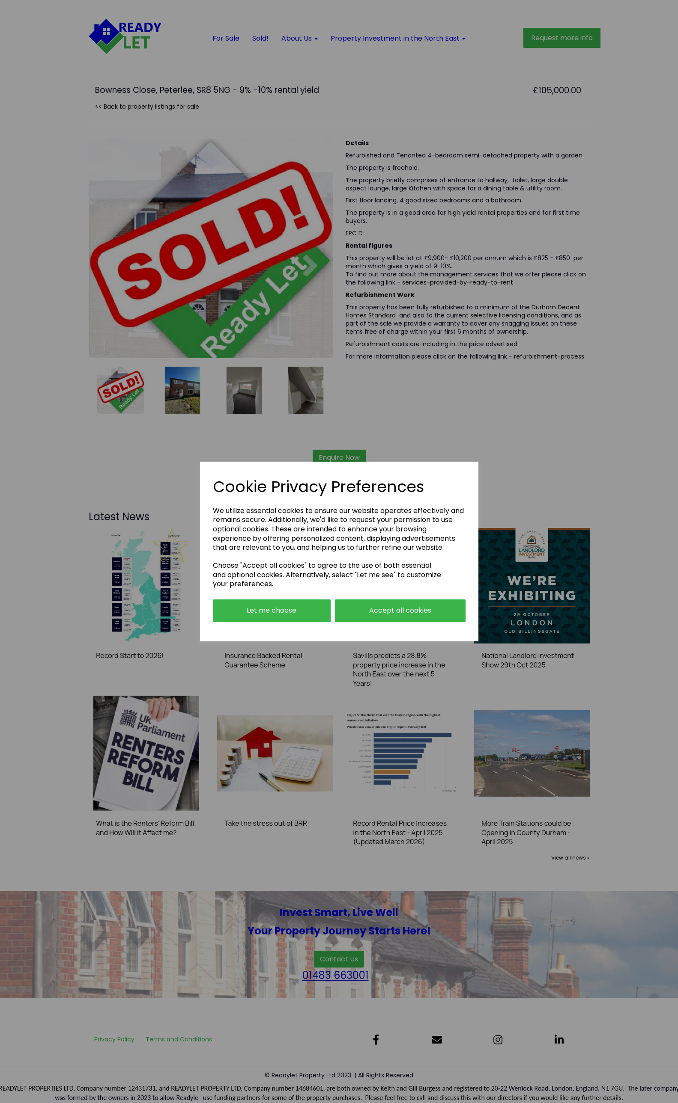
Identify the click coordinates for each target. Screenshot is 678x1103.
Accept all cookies (400, 610)
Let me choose (271, 610)
